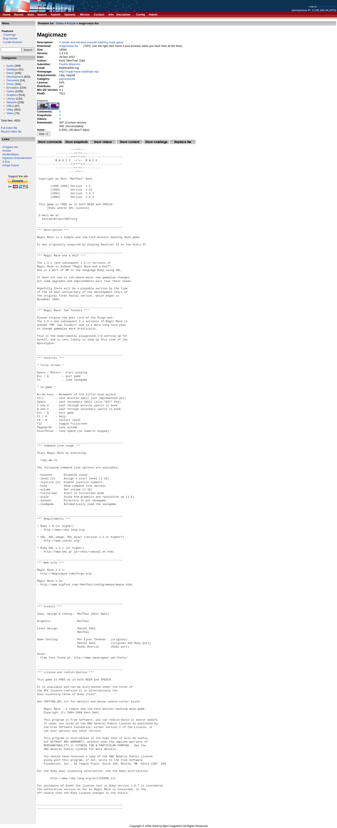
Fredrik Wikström (69, 64)
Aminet (6, 150)
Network (11, 102)
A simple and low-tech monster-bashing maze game (91, 42)
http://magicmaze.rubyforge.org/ (79, 71)
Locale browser (11, 42)
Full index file (9, 127)
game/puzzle (67, 78)
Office (10, 106)
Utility (9, 109)
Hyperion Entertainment (17, 158)
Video (10, 113)
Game (10, 91)
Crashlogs (8, 34)
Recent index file (11, 131)
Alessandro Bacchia (326, 6)
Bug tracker (9, 38)
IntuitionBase (10, 154)
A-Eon (6, 161)
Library (10, 98)
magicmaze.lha (68, 46)
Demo (10, 73)
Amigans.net (10, 147)
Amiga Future (10, 165)
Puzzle (71, 23)
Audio (10, 65)
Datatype (12, 69)
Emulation (12, 87)
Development (14, 76)
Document (12, 80)
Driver (10, 84)
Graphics (12, 95)
